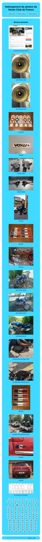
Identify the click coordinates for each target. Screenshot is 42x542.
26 (29, 502)
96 (26, 518)
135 (10, 529)
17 (29, 500)
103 (23, 520)
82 (8, 516)
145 (25, 531)
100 (10, 520)
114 (10, 524)
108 (14, 522)
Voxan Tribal (21, 132)
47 (11, 509)
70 (29, 512)
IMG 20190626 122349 (21, 79)
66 (15, 512)
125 (27, 525)
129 (14, 527)
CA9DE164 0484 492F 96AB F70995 (21, 359)
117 (23, 524)
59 (22, 510)
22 (15, 502)
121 (10, 525)
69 (26, 512)
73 (8, 514)
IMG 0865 (21, 457)
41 (22, 507)
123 (18, 525)
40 (19, 507)
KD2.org (30, 538)
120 (35, 524)
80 (33, 514)
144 (20, 531)
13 (15, 500)
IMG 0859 (21, 480)
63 (37, 510)
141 (35, 529)
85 (19, 516)
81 (37, 514)
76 (19, 514)
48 (15, 509)
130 (18, 527)
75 (15, 514)
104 (27, 520)
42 (26, 507)
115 (14, 524)
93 (15, 518)
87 (26, 516)
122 (14, 525)
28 (37, 502)
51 (26, 509)
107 (10, 522)
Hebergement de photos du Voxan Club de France (21, 8)
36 (35, 505)
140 (31, 529)
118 (27, 524)
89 (33, 516)
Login (34, 538)
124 (23, 525)
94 (19, 518)
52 (29, 509)
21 (11, 502)
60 (26, 510)
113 (35, 522)
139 (27, 529)
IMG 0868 (21, 411)
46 (8, 509)
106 (35, 520)
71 (33, 512)
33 (24, 505)
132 (27, 527)
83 (11, 516)
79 (29, 514)
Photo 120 (21, 267)
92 (11, 518)
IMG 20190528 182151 (21, 336)
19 (37, 500)
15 (22, 500)
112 (31, 522)
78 (26, 514)
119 (31, 524)
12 (11, 500)
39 (15, 507)
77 (22, 514)
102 (18, 520)
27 (33, 502)
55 (8, 510)
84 (15, 516)
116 (18, 524)
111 (27, 522)
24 (22, 502)
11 (8, 500)
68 (22, 512)
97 (29, 518)
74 (11, 514)
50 (22, 509)
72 (37, 512)
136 (14, 529)
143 (16, 531)
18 (33, 500)
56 (11, 510)
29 (9, 505)
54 (37, 509)
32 (21, 505)
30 (13, 505)
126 (31, 525)
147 (33, 531)
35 (32, 505)
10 (35, 499)
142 (12, 531)
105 (31, 520)
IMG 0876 (21, 244)
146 (29, 531)
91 (8, 518)
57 (15, 510)
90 (37, 516)
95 (22, 518)
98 (33, 518)
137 (18, 529)
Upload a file (11, 13)
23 (19, 502)
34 (28, 505)
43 (29, 507)
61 (29, 510)
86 (22, 516)
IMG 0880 (21, 155)
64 (8, 512)
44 (33, 507)
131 (23, 527)
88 (29, 516)
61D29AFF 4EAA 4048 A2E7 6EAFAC (21, 434)
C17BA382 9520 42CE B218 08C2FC (21, 382)
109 (18, 522)
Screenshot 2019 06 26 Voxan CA (21, 50)
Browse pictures (21, 13)
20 (8, 502)
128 (10, 527)
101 (14, 520)
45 (37, 507)
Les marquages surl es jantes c (21, 495)
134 (35, 527)
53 (33, 509)
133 (31, 527)
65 (11, 512)
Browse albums (33, 13)
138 (23, 529)
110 (23, 522)
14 (19, 500)
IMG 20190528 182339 (21, 290)
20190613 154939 (21, 191)
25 (26, 502)
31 (17, 505)
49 (19, 509)
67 (19, 512)
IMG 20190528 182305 (21, 313)
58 (19, 510)
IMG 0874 (21, 221)
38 (11, 507)
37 (8, 507)
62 (33, 510)
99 (37, 518)
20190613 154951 (21, 173)
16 (26, 500)
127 (35, 525)
